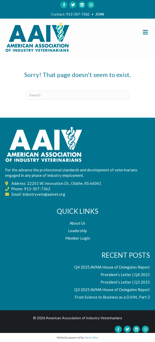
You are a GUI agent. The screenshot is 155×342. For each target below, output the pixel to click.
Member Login (77, 238)
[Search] (77, 95)
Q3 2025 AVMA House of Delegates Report (112, 289)
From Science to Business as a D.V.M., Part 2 (112, 297)
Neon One (91, 337)
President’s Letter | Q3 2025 (125, 282)
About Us (77, 223)
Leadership (77, 230)
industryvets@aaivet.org (43, 194)
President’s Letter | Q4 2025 (125, 274)
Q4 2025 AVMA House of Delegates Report (112, 267)
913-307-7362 (77, 14)
